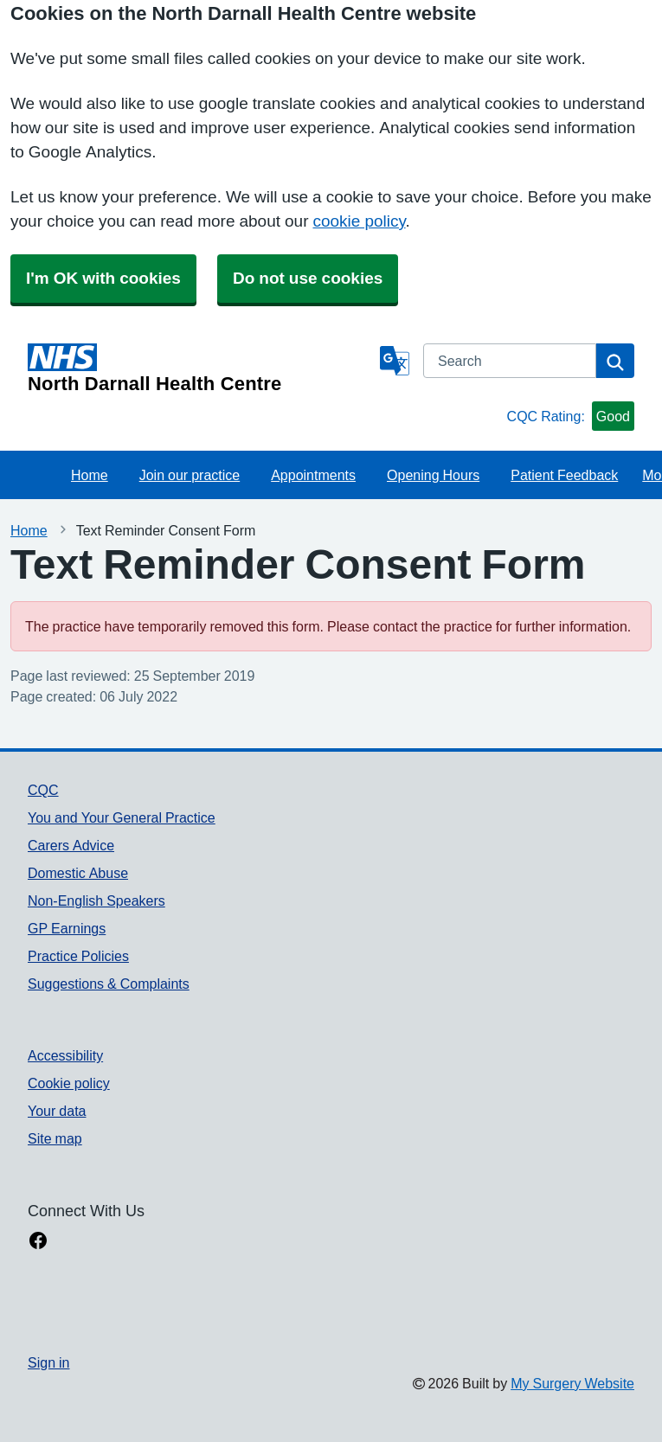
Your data (57, 1111)
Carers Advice (71, 845)
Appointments (313, 475)
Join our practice (190, 475)
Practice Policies (78, 956)
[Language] (394, 360)
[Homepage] (200, 368)
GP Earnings (67, 928)
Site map (55, 1138)
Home (89, 475)
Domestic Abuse (78, 873)
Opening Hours (433, 475)
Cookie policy (69, 1083)
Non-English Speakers (96, 900)
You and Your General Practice (121, 817)
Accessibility (65, 1055)
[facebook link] (38, 1242)
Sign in (48, 1362)
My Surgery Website (572, 1383)
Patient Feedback (564, 475)
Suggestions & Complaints (109, 983)
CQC (43, 790)
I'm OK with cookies (103, 278)
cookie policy (358, 221)
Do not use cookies (307, 278)
